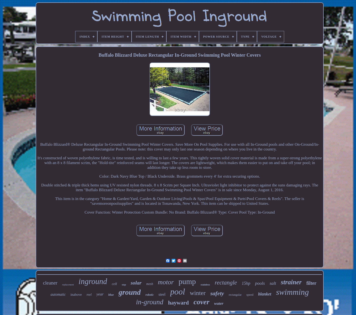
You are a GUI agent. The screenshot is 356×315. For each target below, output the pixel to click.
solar (136, 283)
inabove (76, 294)
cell (114, 284)
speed (249, 294)
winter (198, 293)
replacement (68, 284)
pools (260, 283)
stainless (205, 284)
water (218, 303)
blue (111, 294)
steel (161, 294)
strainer (291, 282)
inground (93, 281)
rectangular (235, 294)
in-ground (149, 302)
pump (187, 281)
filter (311, 283)
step (124, 284)
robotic (149, 294)
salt (273, 283)
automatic (58, 294)
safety (217, 293)
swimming (292, 292)
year (100, 294)
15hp (246, 283)
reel (89, 294)
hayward (178, 303)
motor (166, 282)
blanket (264, 294)
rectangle (226, 282)
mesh (149, 284)
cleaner (50, 283)
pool (177, 291)
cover (201, 302)
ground (130, 292)
